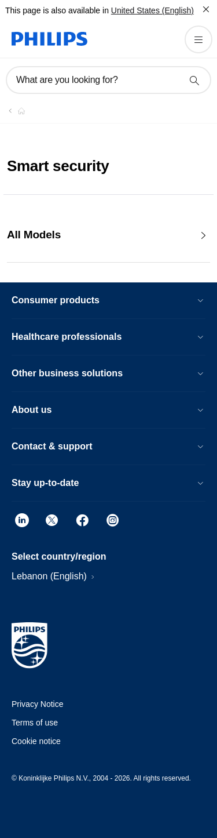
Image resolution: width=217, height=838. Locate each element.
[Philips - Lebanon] (14, 111)
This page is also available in (57, 10)
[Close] (206, 9)
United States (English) (152, 10)
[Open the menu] (198, 39)
